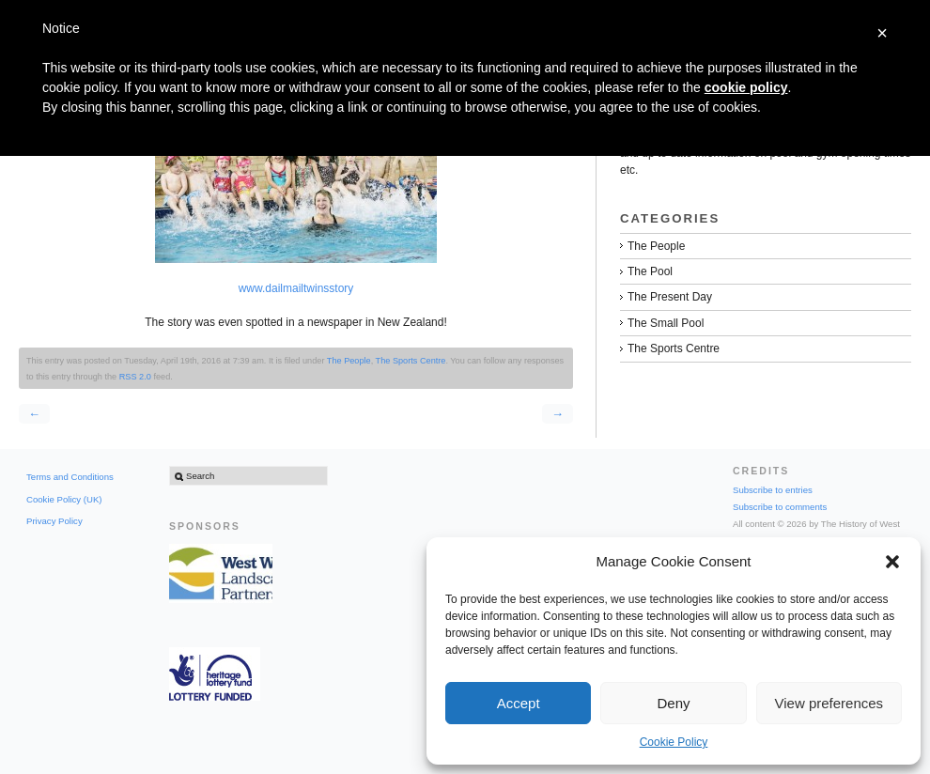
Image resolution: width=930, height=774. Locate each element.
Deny (673, 703)
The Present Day (670, 296)
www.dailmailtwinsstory (296, 288)
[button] (892, 561)
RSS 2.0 (135, 376)
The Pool (650, 271)
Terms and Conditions (70, 477)
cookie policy (746, 87)
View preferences (829, 703)
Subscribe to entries (773, 490)
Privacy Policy (54, 521)
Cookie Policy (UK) (64, 499)
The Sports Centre (411, 360)
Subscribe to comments (780, 507)
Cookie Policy (674, 742)
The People (349, 360)
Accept (518, 703)
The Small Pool (666, 323)
